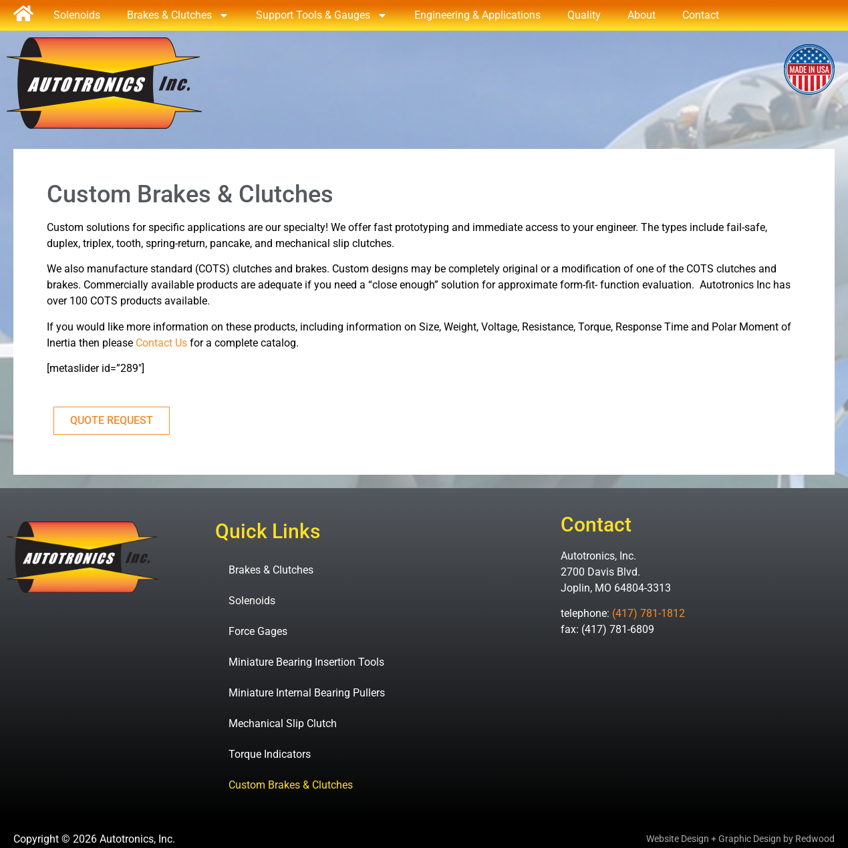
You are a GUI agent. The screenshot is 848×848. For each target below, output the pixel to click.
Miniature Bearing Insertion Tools (306, 662)
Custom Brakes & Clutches (291, 785)
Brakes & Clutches (178, 15)
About (641, 15)
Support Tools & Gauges (322, 15)
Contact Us (161, 343)
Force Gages (258, 631)
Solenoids (76, 15)
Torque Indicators (270, 754)
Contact (700, 15)
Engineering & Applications (477, 15)
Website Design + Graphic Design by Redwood (740, 838)
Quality (584, 15)
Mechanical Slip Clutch (283, 723)
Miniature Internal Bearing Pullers (307, 692)
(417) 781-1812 (648, 613)
